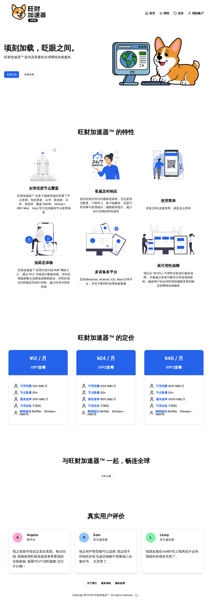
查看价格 (29, 74)
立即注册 (106, 476)
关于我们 (92, 583)
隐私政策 (120, 583)
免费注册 (12, 74)
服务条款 (106, 583)
